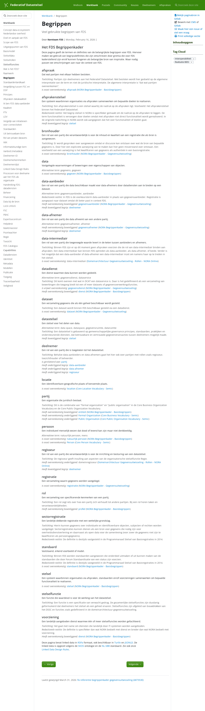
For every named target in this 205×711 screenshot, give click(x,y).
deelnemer (75, 207)
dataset (71, 311)
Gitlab (177, 25)
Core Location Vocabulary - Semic (94, 388)
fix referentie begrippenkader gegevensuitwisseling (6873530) (110, 679)
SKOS (81, 645)
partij (64, 361)
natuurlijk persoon (77, 438)
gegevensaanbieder (89, 203)
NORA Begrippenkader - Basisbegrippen (99, 89)
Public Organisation (89, 418)
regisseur (74, 372)
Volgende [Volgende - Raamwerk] (135, 664)
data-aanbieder (77, 365)
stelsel (72, 123)
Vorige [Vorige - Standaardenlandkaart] (48, 664)
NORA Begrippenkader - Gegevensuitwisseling (106, 153)
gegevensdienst (76, 288)
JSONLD (129, 642)
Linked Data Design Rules (55, 649)
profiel (81, 508)
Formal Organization (89, 415)
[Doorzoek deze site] (188, 5)
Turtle (117, 642)
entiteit (82, 412)
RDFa (80, 642)
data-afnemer (76, 368)
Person (70, 442)
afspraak (71, 89)
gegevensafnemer (88, 227)
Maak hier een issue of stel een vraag (188, 30)
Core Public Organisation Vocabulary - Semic (125, 418)
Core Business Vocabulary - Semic (120, 415)
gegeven (71, 173)
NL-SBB (106, 645)
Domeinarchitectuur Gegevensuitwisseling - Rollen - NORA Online (122, 261)
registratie (72, 485)
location (71, 388)
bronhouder (73, 153)
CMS (193, 22)
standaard (72, 566)
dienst (81, 291)
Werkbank (47, 15)
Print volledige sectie (187, 36)
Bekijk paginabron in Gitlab (187, 17)
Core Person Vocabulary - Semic (93, 442)
